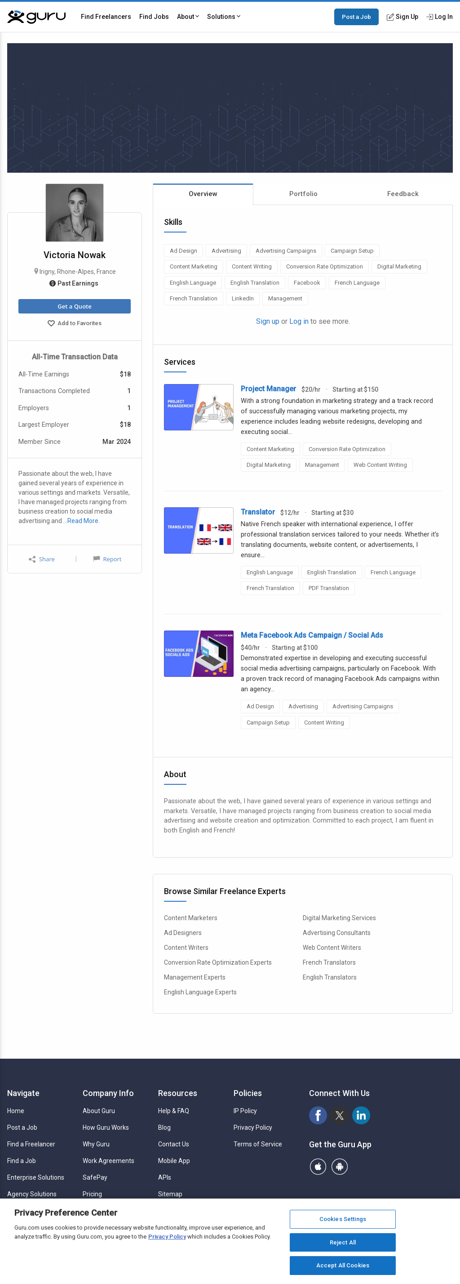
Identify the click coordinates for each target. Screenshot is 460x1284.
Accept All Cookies (342, 1265)
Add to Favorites (75, 324)
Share (42, 559)
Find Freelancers (106, 16)
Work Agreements (108, 1160)
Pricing (92, 1194)
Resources (177, 1093)
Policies (248, 1093)
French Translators (329, 962)
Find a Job (21, 1160)
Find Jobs (154, 16)
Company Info (108, 1093)
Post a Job (356, 16)
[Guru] (36, 17)
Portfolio (303, 194)
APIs (164, 1177)
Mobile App (174, 1160)
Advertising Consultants (337, 932)
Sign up (267, 321)
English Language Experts (200, 992)
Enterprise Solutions (35, 1177)
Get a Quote (74, 306)
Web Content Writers (332, 947)
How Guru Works (106, 1127)
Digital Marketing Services (339, 918)
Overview (203, 194)
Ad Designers (183, 932)
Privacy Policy (253, 1127)
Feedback (403, 194)
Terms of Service (258, 1144)
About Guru (99, 1110)
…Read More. (81, 520)
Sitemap (170, 1194)
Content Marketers (190, 918)
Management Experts (195, 977)
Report (107, 559)
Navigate (23, 1093)
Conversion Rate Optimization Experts (218, 962)
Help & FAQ (173, 1110)
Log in (299, 321)
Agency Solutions (32, 1194)
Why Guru (96, 1144)
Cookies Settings (342, 1219)
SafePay (95, 1177)
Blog (164, 1127)
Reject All (343, 1242)
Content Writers (186, 947)
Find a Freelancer (31, 1144)
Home (15, 1110)
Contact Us (173, 1144)
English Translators (330, 977)
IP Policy (245, 1110)
